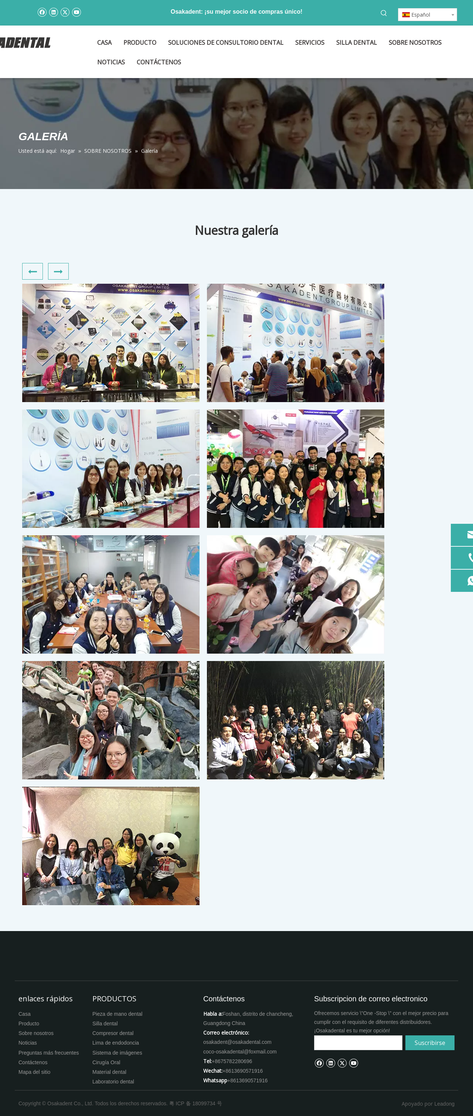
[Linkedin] (53, 12)
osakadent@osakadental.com (237, 1042)
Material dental (109, 1072)
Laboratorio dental (113, 1082)
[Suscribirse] (430, 1042)
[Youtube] (76, 12)
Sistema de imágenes (117, 1053)
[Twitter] (64, 12)
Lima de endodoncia (115, 1043)
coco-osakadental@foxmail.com (240, 1052)
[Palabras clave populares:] (384, 13)
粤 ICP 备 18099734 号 (195, 1103)
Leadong (444, 1104)
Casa (24, 1014)
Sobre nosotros (36, 1033)
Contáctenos (33, 1062)
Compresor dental (112, 1033)
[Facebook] (42, 12)
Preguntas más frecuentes (48, 1053)
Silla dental (105, 1023)
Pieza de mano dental (117, 1014)
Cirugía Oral (106, 1062)
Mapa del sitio (34, 1072)
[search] (358, 1042)
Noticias (27, 1043)
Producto (28, 1023)
